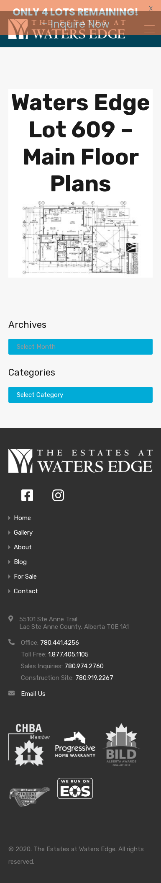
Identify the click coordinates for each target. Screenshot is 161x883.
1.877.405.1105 (68, 647)
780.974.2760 (84, 658)
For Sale (25, 569)
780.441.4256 (59, 635)
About (23, 540)
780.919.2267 (94, 670)
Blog (20, 554)
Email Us (33, 686)
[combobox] (80, 387)
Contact (26, 584)
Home (22, 510)
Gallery (23, 525)
